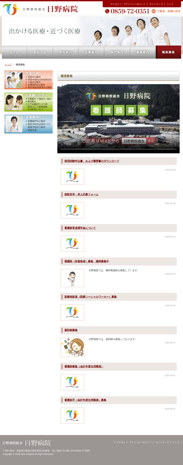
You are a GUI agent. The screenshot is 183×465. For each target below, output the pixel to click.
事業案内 (143, 52)
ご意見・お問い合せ (166, 11)
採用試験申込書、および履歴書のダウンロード (91, 160)
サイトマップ (156, 4)
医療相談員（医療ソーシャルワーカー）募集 (90, 296)
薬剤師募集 (70, 330)
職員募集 (168, 52)
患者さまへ (28, 80)
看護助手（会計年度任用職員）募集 (85, 399)
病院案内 (66, 52)
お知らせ (40, 52)
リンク (170, 4)
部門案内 (117, 52)
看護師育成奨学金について (80, 227)
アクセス (114, 4)
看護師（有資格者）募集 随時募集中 (86, 261)
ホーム (14, 52)
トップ (8, 64)
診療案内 (91, 52)
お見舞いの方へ (28, 102)
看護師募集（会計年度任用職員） (84, 366)
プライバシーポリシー (134, 4)
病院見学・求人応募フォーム (81, 194)
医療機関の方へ (28, 124)
